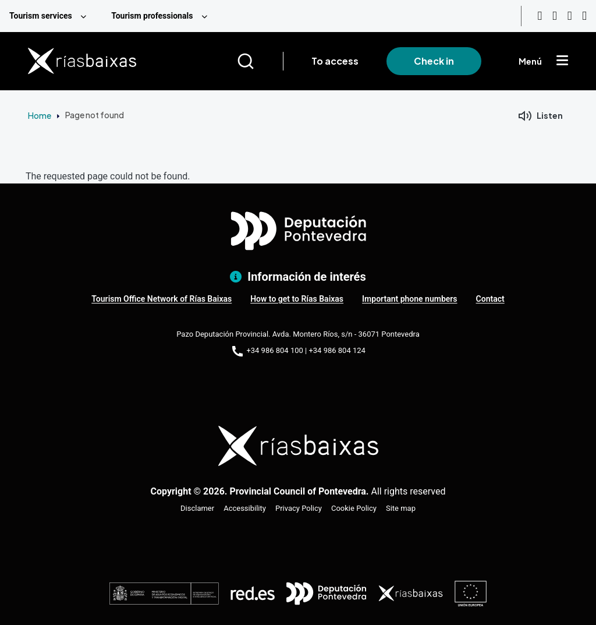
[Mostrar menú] (562, 61)
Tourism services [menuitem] (40, 15)
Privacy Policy (298, 508)
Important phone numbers (409, 298)
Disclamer (197, 508)
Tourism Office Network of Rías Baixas (161, 298)
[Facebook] (569, 16)
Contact (490, 298)
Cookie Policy (354, 508)
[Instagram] (554, 16)
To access (335, 61)
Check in (434, 61)
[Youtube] (539, 16)
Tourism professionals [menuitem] (152, 15)
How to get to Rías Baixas (296, 298)
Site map (401, 508)
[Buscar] (259, 61)
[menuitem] (51, 16)
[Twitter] (584, 16)
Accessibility (245, 508)
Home (39, 115)
